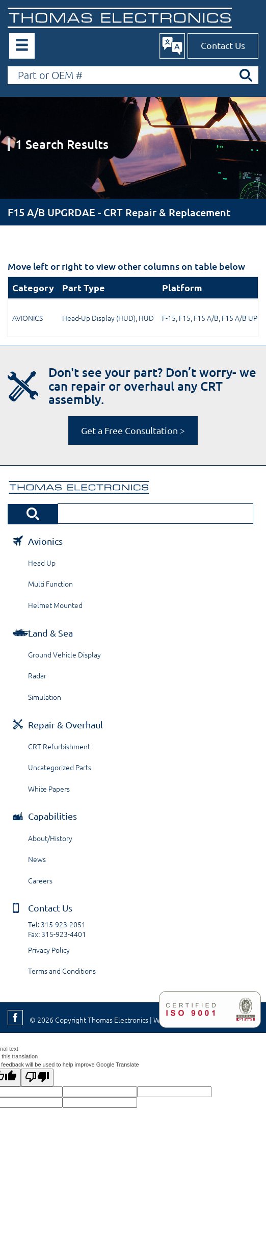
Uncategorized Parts (59, 767)
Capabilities (52, 815)
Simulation (44, 697)
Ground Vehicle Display (64, 654)
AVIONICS (27, 318)
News (37, 859)
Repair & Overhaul (65, 724)
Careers (40, 880)
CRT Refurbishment (59, 746)
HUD (146, 318)
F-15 (169, 318)
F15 (185, 318)
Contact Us (223, 45)
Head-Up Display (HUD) (99, 318)
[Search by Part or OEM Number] (133, 75)
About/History (50, 838)
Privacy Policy (49, 950)
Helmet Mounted (55, 605)
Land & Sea (50, 632)
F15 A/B (206, 318)
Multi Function (50, 583)
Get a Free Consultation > (133, 430)
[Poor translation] (37, 1077)
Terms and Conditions (62, 971)
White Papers (49, 788)
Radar (37, 675)
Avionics (45, 541)
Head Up (42, 562)
